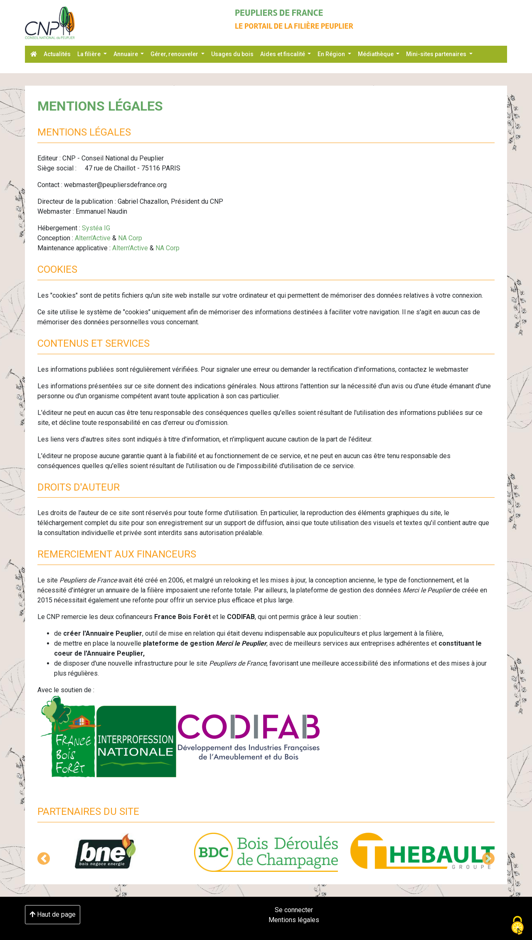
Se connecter (294, 910)
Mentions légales (293, 920)
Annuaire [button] (126, 54)
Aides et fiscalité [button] (283, 54)
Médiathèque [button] (376, 54)
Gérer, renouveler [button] (175, 54)
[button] (43, 858)
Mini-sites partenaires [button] (437, 54)
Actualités (57, 54)
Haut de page (53, 914)
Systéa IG (96, 228)
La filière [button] (89, 54)
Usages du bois (232, 54)
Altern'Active (93, 238)
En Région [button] (332, 54)
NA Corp (130, 238)
